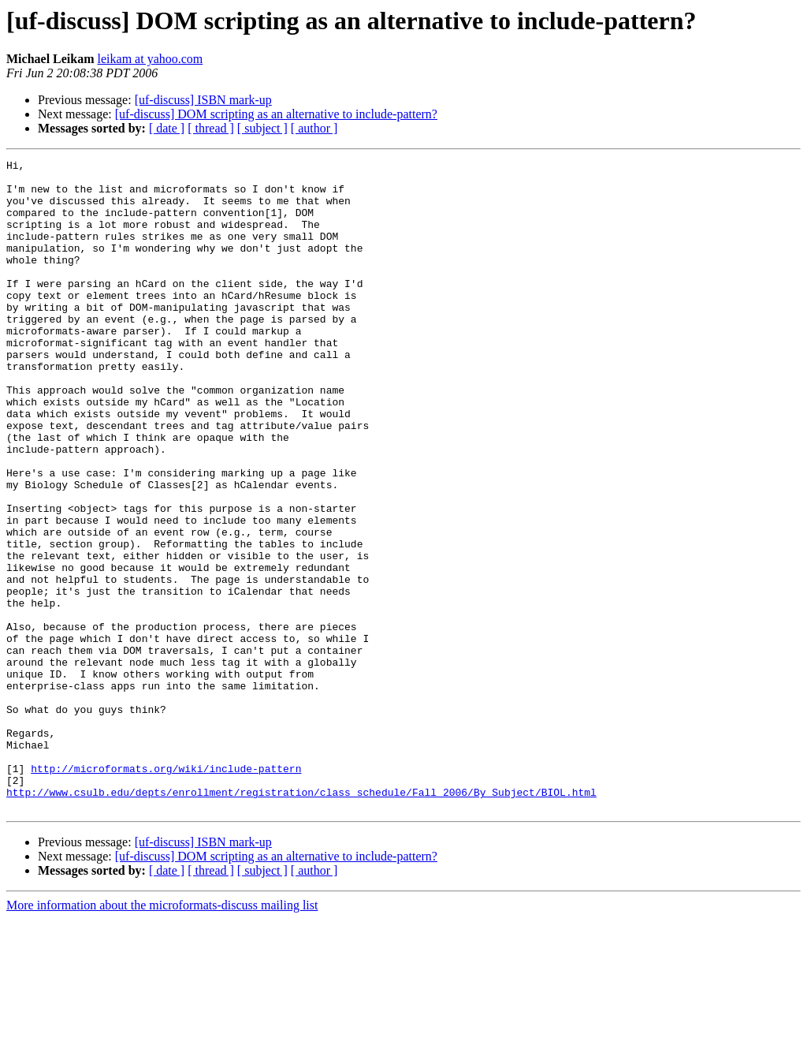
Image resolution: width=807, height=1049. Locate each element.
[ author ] (314, 128)
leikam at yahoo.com (150, 58)
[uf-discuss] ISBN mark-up (203, 99)
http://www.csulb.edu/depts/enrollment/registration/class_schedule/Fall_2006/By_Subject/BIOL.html (301, 920)
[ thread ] (211, 128)
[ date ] (166, 128)
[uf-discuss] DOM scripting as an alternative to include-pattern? (276, 114)
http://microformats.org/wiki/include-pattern (166, 891)
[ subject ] (262, 128)
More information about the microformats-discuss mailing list (162, 1035)
